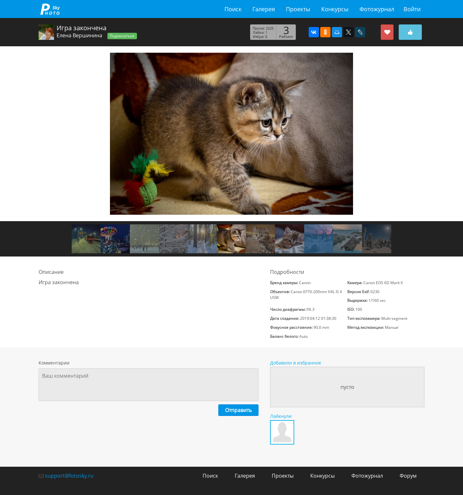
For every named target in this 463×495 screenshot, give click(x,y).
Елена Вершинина (79, 35)
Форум (408, 475)
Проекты (298, 9)
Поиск (232, 9)
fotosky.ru (50, 9)
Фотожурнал (376, 9)
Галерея (263, 9)
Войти (412, 9)
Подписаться (122, 36)
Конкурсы (335, 9)
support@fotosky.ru (69, 475)
